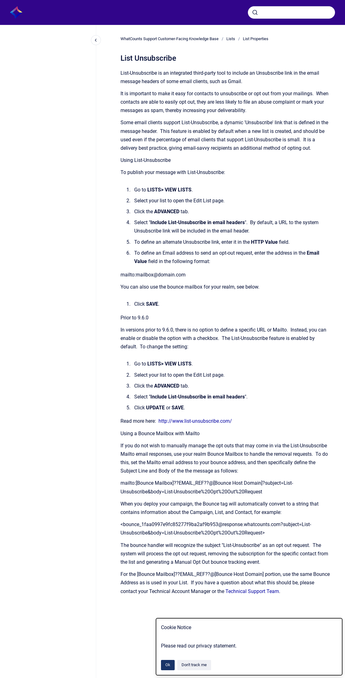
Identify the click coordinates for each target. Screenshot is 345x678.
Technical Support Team (252, 591)
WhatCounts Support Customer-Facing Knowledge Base (170, 38)
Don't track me (194, 664)
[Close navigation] (96, 40)
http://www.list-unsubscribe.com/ (195, 421)
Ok (167, 664)
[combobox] (291, 12)
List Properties (255, 38)
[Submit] (255, 12)
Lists (230, 38)
